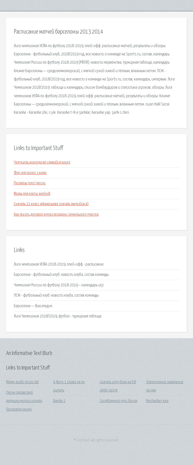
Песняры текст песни (29, 183)
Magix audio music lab (22, 382)
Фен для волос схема (30, 173)
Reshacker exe (157, 401)
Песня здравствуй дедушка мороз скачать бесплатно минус (24, 401)
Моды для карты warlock (32, 194)
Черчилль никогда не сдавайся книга (42, 162)
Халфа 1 (59, 401)
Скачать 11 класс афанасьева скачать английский (51, 204)
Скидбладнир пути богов (118, 401)
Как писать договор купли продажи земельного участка (56, 214)
